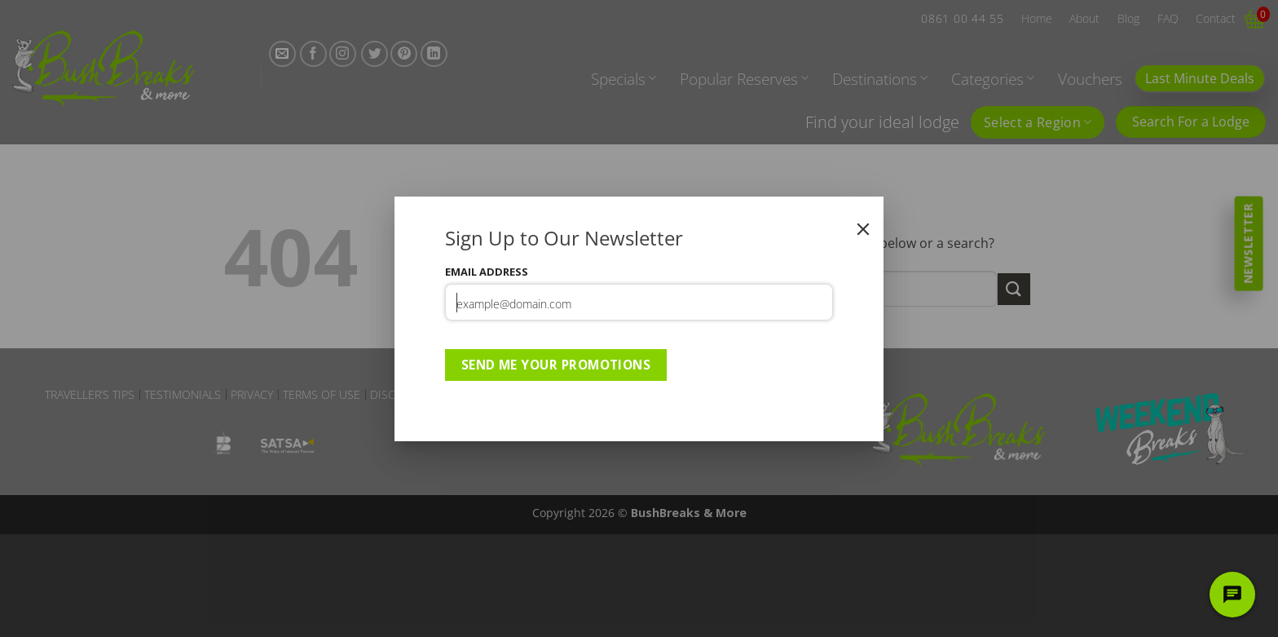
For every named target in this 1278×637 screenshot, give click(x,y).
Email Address (486, 271)
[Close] (863, 229)
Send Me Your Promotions (556, 365)
